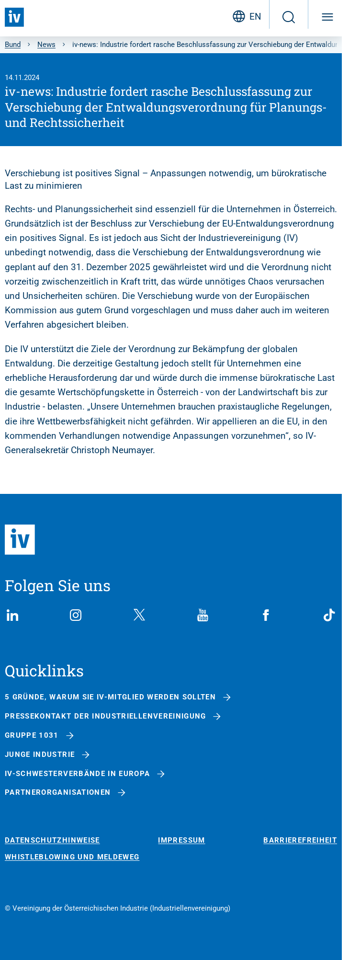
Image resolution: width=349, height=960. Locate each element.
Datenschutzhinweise (52, 840)
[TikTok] (329, 615)
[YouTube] (202, 615)
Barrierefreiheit (300, 840)
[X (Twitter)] (139, 615)
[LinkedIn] (12, 615)
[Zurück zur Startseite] (14, 17)
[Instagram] (75, 615)
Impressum (181, 840)
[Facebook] (266, 615)
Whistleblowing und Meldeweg (72, 857)
